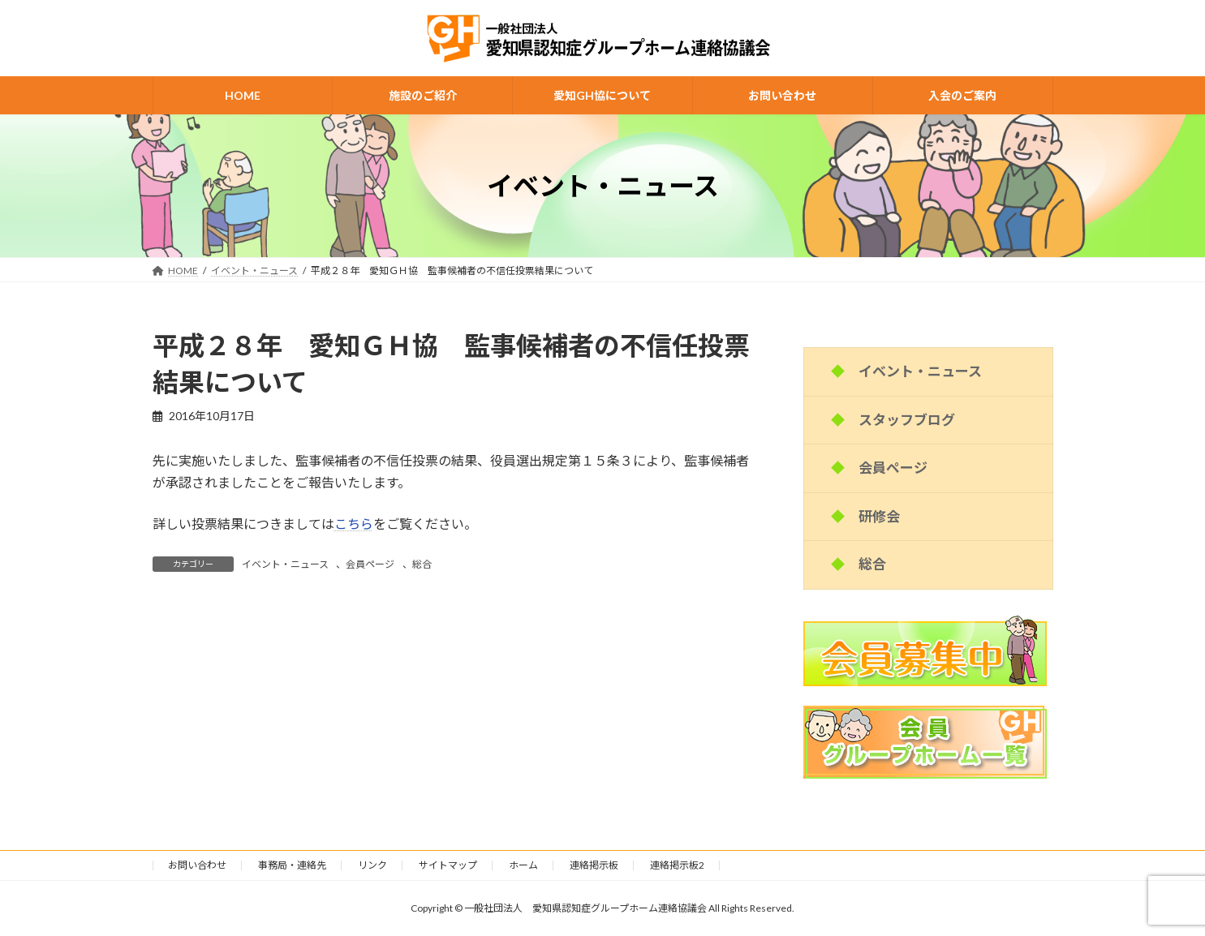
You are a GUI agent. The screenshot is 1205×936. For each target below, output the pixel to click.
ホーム (523, 865)
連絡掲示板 (594, 865)
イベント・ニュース (285, 564)
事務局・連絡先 (292, 865)
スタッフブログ (907, 419)
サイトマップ (448, 865)
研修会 (879, 516)
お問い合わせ (197, 865)
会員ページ (370, 564)
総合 (422, 564)
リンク (372, 865)
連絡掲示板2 (677, 865)
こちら (353, 523)
